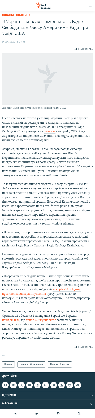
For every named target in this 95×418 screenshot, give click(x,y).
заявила (49, 131)
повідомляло (10, 320)
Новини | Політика (16, 15)
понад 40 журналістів (41, 320)
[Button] (84, 49)
